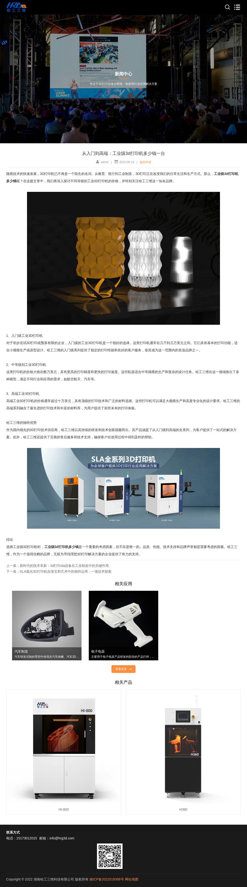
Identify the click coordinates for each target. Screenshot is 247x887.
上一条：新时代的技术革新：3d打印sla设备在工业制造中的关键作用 (57, 566)
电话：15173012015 (21, 838)
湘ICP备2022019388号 (106, 879)
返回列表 (145, 162)
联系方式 (13, 832)
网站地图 (131, 879)
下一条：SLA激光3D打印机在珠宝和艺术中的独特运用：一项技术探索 (58, 571)
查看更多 (123, 669)
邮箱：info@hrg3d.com (56, 838)
